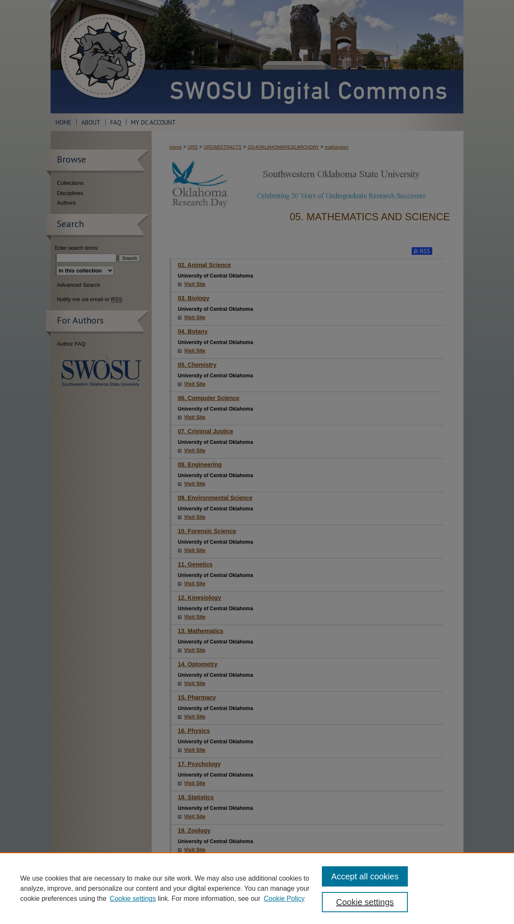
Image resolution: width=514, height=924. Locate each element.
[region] (257, 888)
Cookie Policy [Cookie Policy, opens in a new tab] (284, 898)
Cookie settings (133, 898)
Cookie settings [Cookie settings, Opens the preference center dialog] (365, 902)
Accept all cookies (365, 876)
